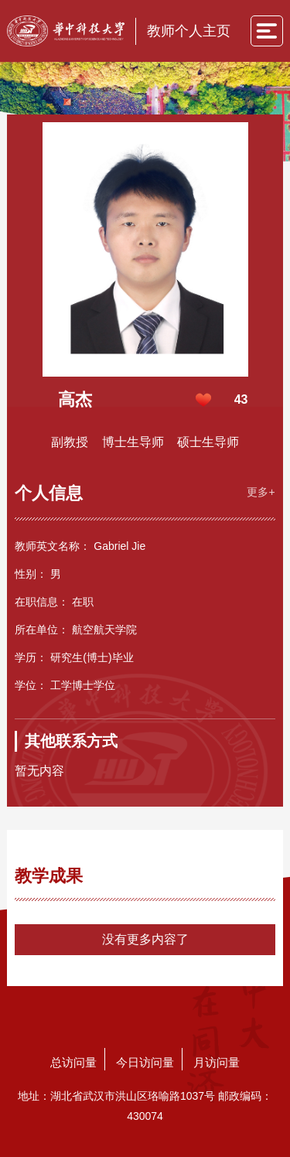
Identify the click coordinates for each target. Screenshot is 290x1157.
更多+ (261, 492)
